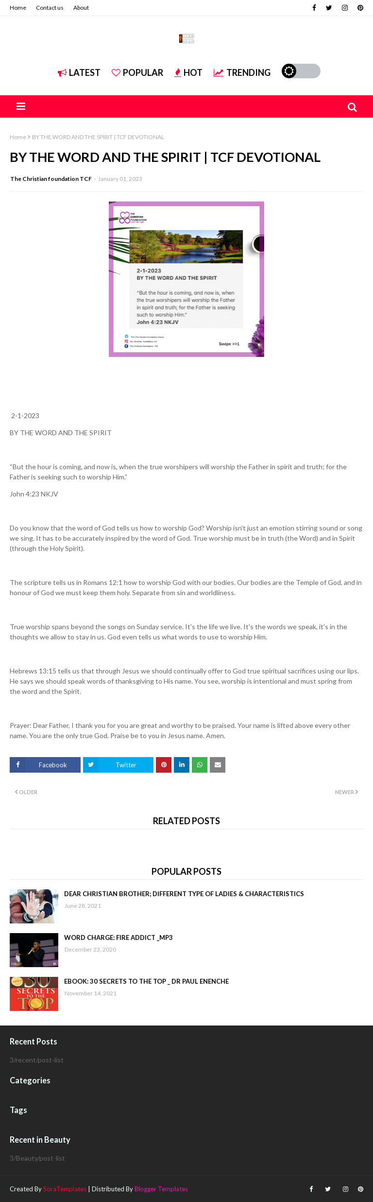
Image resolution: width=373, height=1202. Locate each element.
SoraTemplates (64, 1189)
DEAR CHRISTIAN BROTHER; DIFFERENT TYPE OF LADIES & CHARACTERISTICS (184, 894)
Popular (137, 72)
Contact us (50, 7)
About (81, 7)
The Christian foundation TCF (51, 178)
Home (18, 7)
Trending (242, 72)
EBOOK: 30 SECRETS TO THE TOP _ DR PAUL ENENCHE (146, 981)
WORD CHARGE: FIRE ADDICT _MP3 (118, 937)
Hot (188, 72)
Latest (79, 72)
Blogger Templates (161, 1189)
